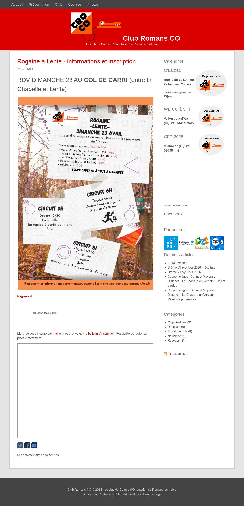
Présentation (39, 4)
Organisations (177, 322)
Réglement (24, 296)
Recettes (174, 340)
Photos (93, 4)
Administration (132, 494)
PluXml (103, 494)
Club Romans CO (151, 38)
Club (58, 4)
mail (55, 333)
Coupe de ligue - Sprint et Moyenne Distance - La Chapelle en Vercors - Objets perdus (196, 281)
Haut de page (152, 494)
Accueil (17, 4)
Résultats (174, 327)
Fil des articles (177, 353)
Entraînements (177, 331)
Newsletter (175, 336)
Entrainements (177, 263)
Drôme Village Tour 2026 (184, 272)
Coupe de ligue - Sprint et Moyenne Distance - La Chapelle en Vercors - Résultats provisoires (192, 295)
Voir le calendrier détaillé (175, 206)
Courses (74, 4)
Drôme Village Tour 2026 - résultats (191, 267)
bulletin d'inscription (101, 333)
